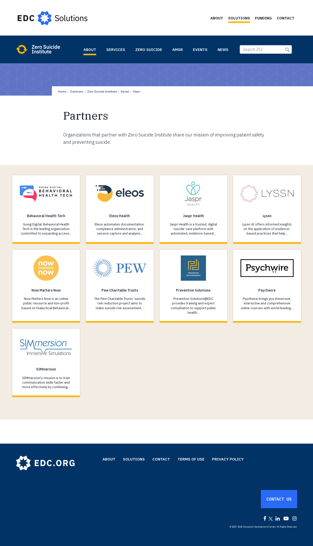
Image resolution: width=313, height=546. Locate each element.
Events (200, 49)
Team (136, 91)
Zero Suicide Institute (46, 49)
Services (115, 49)
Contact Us (279, 499)
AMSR (177, 49)
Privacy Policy (228, 459)
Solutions (239, 18)
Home (62, 91)
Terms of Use (191, 459)
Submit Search (287, 49)
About (216, 18)
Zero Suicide (148, 49)
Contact (285, 18)
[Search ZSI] (266, 49)
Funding (263, 18)
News (223, 49)
